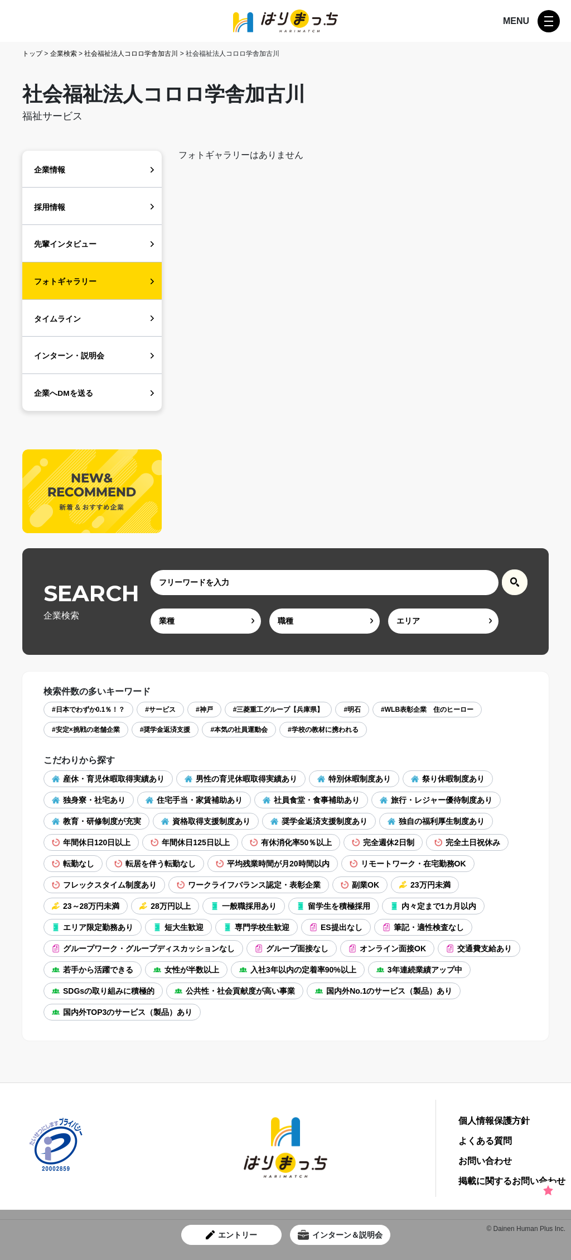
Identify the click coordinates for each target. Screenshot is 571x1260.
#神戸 (204, 709)
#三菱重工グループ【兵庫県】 (278, 709)
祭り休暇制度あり (448, 778)
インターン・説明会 (69, 356)
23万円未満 (425, 884)
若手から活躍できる (92, 969)
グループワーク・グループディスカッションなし (143, 948)
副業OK (360, 884)
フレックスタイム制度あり (104, 884)
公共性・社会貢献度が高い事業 (235, 990)
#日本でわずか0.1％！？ (88, 709)
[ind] (206, 621)
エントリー (231, 1235)
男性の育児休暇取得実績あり (241, 778)
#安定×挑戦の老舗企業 (86, 730)
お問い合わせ (485, 1161)
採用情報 (49, 207)
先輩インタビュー (65, 244)
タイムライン (57, 319)
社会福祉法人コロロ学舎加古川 (131, 53)
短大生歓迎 (178, 927)
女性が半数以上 (186, 969)
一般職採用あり (244, 906)
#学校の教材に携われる (323, 730)
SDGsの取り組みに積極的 (103, 990)
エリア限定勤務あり (92, 927)
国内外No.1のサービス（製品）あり (383, 990)
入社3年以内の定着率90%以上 (297, 969)
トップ (32, 53)
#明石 (352, 709)
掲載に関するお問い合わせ (511, 1181)
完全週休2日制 (383, 842)
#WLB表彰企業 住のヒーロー (427, 709)
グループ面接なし (291, 948)
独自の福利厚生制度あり (436, 821)
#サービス (160, 709)
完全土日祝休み (467, 842)
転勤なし (73, 863)
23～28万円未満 (85, 906)
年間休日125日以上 (190, 842)
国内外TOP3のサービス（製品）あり (122, 1012)
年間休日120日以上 (91, 842)
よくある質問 (485, 1141)
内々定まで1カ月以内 (433, 906)
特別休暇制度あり (354, 778)
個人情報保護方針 (494, 1121)
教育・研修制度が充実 (96, 821)
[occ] (324, 621)
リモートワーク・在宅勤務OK (408, 863)
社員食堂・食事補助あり (311, 800)
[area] (443, 621)
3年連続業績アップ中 (419, 969)
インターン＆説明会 (340, 1235)
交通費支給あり (479, 948)
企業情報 (49, 170)
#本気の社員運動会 (239, 730)
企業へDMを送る (63, 393)
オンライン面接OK (387, 948)
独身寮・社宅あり (88, 800)
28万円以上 (165, 906)
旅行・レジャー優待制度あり (436, 800)
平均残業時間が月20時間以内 (273, 863)
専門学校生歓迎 (256, 927)
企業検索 (63, 53)
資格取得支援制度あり (205, 821)
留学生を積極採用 (333, 906)
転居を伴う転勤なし (155, 863)
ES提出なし (335, 927)
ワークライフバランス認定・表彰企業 (249, 884)
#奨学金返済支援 (165, 730)
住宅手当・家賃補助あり (194, 800)
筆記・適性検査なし (423, 927)
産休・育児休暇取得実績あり (108, 778)
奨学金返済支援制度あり (318, 821)
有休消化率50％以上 (291, 842)
